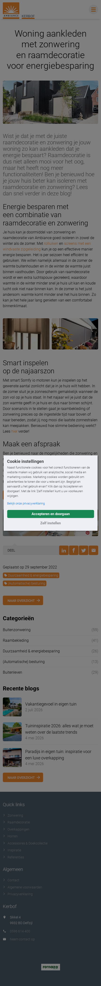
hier (14, 431)
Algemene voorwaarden (22, 887)
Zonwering (13, 815)
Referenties (13, 857)
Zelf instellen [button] (50, 523)
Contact (11, 880)
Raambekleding (16, 640)
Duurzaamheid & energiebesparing (31, 575)
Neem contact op (22, 939)
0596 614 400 (20, 931)
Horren (10, 836)
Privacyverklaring (18, 894)
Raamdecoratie (16, 822)
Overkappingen (16, 829)
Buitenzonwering (17, 630)
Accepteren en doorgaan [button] (51, 514)
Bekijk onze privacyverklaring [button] (26, 503)
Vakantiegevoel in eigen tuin (51, 704)
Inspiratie (12, 850)
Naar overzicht (21, 601)
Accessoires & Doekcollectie (25, 843)
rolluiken (51, 243)
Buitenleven (12, 672)
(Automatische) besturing (24, 583)
